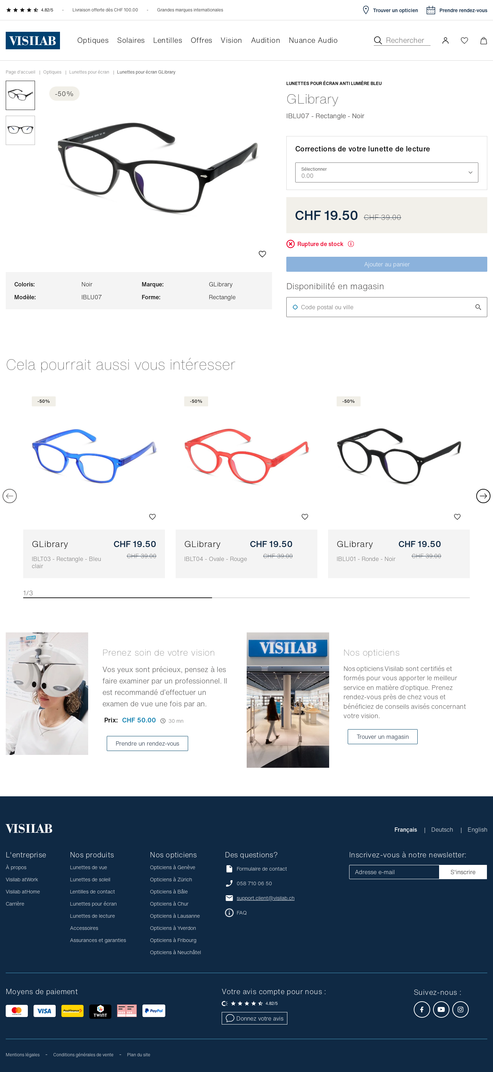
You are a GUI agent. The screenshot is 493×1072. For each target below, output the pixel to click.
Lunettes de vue (88, 867)
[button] (445, 40)
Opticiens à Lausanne (175, 916)
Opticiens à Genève (172, 867)
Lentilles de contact (92, 891)
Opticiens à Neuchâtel (175, 952)
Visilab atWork (22, 879)
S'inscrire (463, 872)
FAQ (242, 913)
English (477, 829)
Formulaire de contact (256, 868)
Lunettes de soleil (90, 879)
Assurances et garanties (98, 940)
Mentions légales (23, 1055)
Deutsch (443, 829)
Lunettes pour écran (89, 72)
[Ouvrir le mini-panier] (483, 40)
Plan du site (138, 1055)
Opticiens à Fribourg (173, 940)
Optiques (52, 72)
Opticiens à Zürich (171, 879)
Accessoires (84, 928)
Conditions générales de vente (83, 1055)
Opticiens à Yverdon (173, 928)
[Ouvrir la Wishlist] (464, 40)
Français (406, 829)
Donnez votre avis (254, 1018)
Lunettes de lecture (92, 916)
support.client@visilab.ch (266, 898)
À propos (16, 867)
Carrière (15, 903)
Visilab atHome (23, 891)
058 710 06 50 (254, 883)
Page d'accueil (20, 72)
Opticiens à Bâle (169, 891)
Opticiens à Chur (169, 903)
